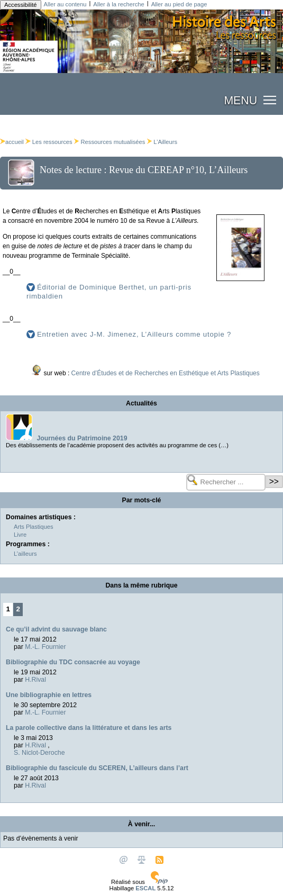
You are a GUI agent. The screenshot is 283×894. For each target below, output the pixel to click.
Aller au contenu (65, 4)
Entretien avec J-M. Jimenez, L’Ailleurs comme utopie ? (134, 334)
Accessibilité (20, 5)
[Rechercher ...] (226, 482)
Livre (20, 534)
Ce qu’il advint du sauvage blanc (56, 629)
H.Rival (35, 679)
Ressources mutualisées (113, 142)
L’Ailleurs (165, 142)
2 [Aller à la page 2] (18, 609)
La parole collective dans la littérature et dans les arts (88, 728)
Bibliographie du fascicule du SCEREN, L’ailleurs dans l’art (97, 768)
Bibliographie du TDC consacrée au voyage (73, 662)
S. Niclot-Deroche (39, 752)
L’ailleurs (25, 553)
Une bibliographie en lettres (49, 695)
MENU (240, 100)
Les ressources (52, 142)
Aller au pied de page (179, 4)
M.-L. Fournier (45, 647)
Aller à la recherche (118, 4)
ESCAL (145, 888)
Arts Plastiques (33, 526)
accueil (12, 142)
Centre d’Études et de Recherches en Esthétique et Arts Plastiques (165, 373)
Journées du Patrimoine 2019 (81, 438)
